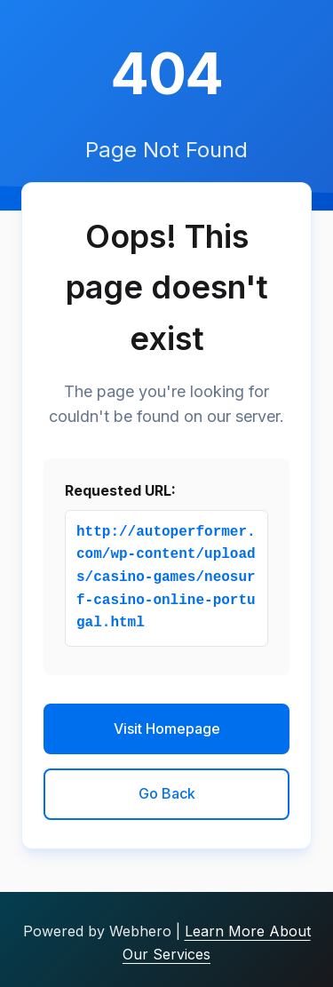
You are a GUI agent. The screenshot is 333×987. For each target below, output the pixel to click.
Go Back (167, 793)
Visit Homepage (167, 728)
